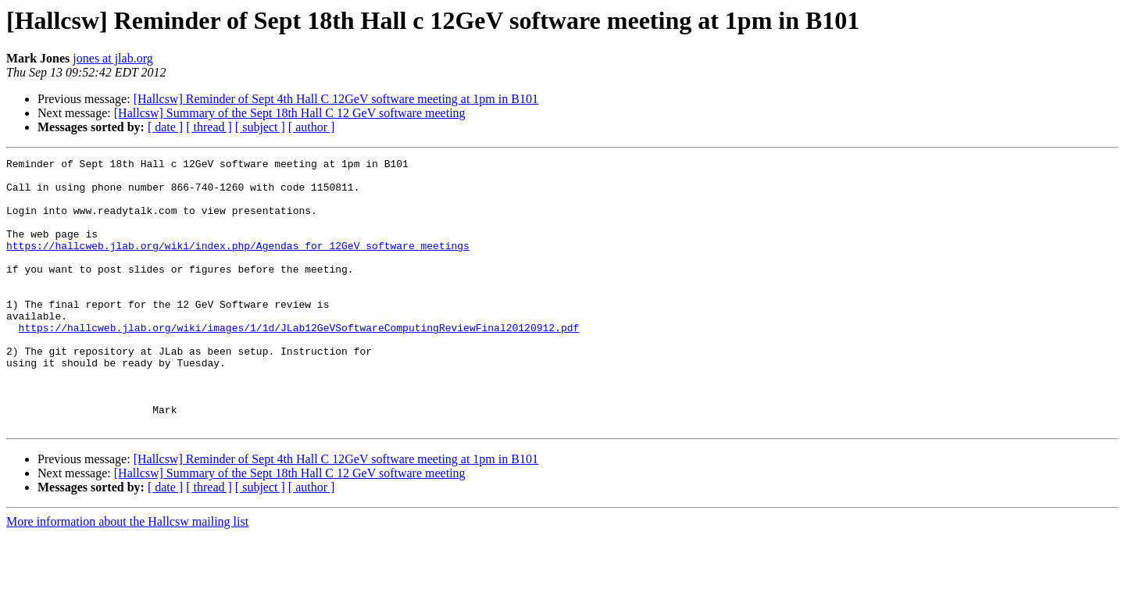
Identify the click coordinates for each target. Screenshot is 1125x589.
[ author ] (311, 127)
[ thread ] (209, 127)
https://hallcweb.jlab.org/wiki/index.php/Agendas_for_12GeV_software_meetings (238, 264)
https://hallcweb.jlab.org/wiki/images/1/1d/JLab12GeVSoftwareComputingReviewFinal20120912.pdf (299, 362)
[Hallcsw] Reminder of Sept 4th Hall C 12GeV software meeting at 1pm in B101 (336, 98)
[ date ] (165, 127)
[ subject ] (260, 127)
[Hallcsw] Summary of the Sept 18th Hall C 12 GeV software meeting (290, 113)
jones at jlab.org (112, 58)
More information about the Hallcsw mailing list (127, 575)
